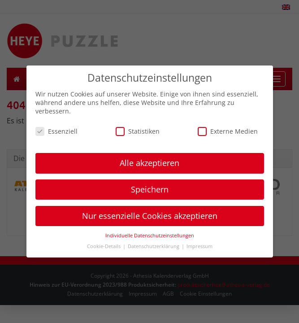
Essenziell (56, 131)
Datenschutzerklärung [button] (154, 246)
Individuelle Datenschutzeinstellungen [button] (149, 235)
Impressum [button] (199, 246)
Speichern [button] (150, 189)
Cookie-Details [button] (104, 246)
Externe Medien (228, 131)
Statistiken (138, 131)
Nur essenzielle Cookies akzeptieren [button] (149, 215)
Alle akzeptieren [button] (149, 162)
